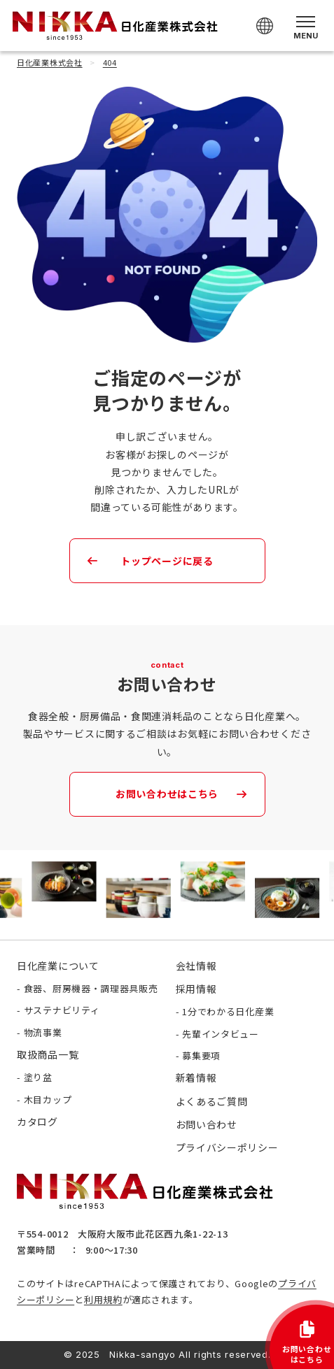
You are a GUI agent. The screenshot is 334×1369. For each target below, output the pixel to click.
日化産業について (58, 966)
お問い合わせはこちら (167, 794)
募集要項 (201, 1055)
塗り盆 (38, 1077)
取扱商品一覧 (47, 1054)
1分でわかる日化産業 (228, 1011)
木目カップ (48, 1099)
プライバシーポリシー (227, 1147)
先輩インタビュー (220, 1033)
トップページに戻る (166, 561)
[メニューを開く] (305, 25)
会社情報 (196, 966)
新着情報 (196, 1077)
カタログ (37, 1121)
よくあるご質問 (212, 1101)
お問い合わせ (206, 1124)
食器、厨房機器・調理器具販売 (91, 988)
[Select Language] (265, 26)
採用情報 (196, 989)
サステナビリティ (62, 1010)
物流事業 (43, 1032)
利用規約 (103, 1299)
